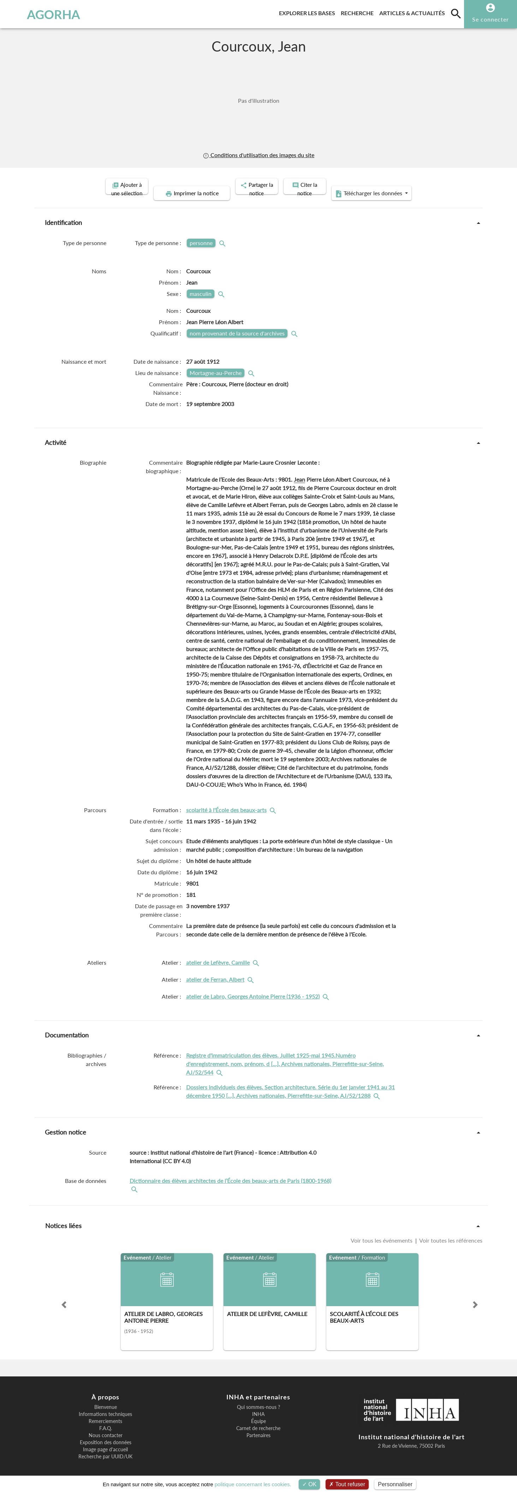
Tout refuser (347, 1484)
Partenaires (258, 1427)
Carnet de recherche (258, 1420)
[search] (456, 13)
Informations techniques (105, 1406)
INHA (258, 1406)
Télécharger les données (420, 186)
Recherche (358, 11)
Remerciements (105, 1413)
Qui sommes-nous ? (258, 1399)
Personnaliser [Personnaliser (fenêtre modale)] (395, 1484)
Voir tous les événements (382, 1232)
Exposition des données (105, 1434)
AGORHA (42, 14)
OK (309, 1484)
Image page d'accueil (105, 1442)
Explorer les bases (308, 11)
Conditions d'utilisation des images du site (258, 154)
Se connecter (490, 19)
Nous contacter (106, 1427)
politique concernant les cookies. (253, 1484)
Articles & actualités (413, 11)
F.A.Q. (105, 1420)
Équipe (258, 1413)
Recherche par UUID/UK (105, 1449)
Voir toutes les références (450, 1232)
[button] (64, 1297)
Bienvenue (105, 1399)
